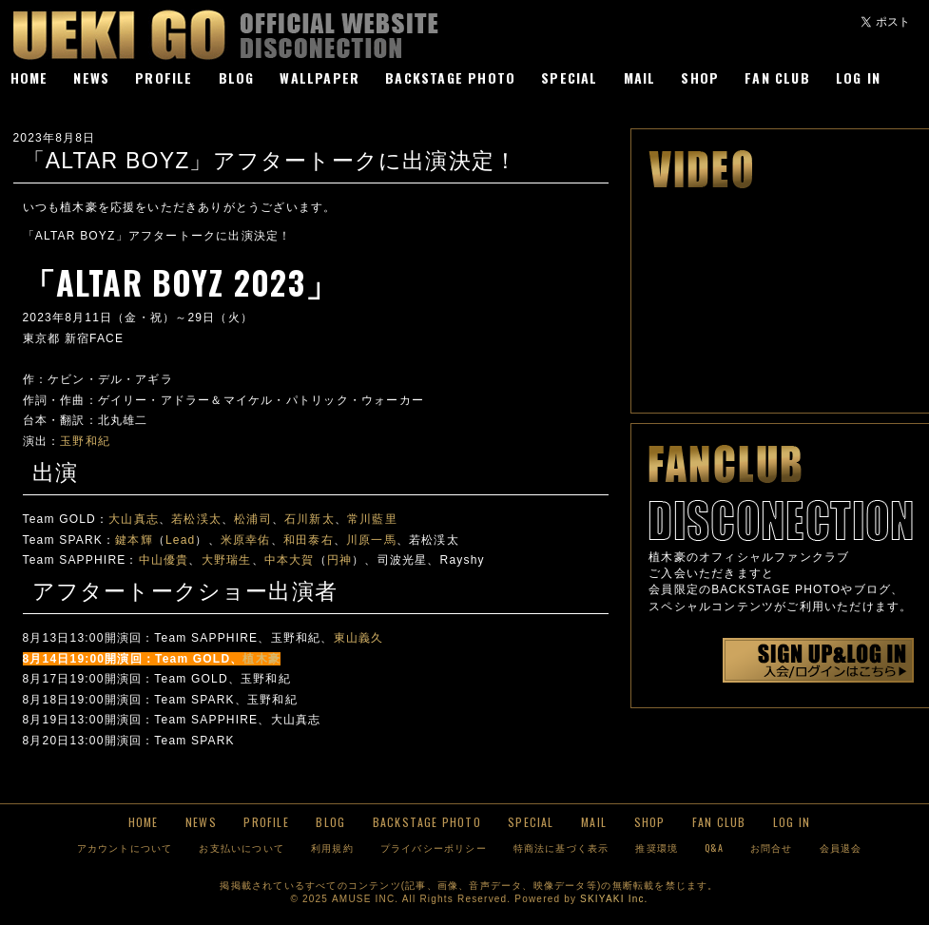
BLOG (237, 77)
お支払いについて (241, 847)
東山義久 (359, 638)
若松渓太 (196, 519)
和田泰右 (308, 540)
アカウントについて (125, 847)
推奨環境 (656, 847)
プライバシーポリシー (433, 847)
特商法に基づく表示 (561, 847)
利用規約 (332, 847)
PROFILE (163, 77)
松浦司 (253, 519)
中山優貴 (164, 560)
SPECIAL (569, 77)
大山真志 (133, 519)
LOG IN (858, 77)
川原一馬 (371, 540)
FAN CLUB (777, 77)
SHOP (700, 77)
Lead (180, 540)
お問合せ (771, 847)
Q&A (714, 847)
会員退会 (841, 847)
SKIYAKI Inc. (614, 899)
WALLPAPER (319, 77)
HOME (29, 77)
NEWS (91, 77)
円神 (339, 560)
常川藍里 (372, 519)
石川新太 (309, 519)
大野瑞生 (227, 560)
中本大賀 (289, 560)
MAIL (640, 77)
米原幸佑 (246, 540)
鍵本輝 (134, 540)
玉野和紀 (85, 441)
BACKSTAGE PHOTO (450, 77)
